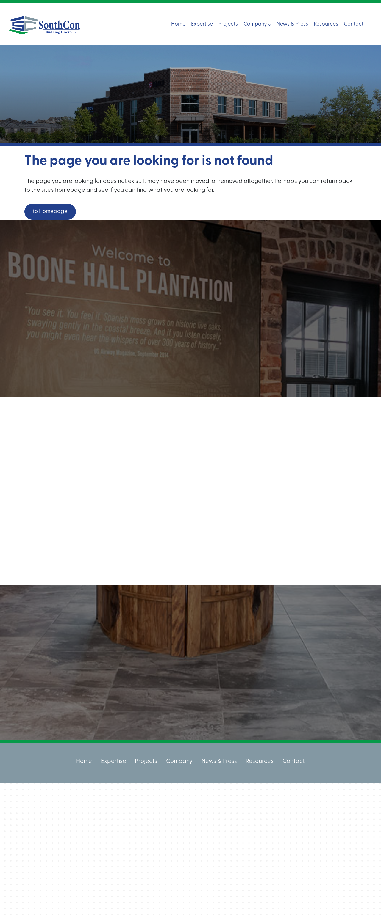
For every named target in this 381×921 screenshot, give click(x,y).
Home (178, 24)
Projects (228, 24)
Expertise (202, 24)
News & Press (292, 24)
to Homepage (52, 212)
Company (257, 24)
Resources (326, 24)
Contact (353, 24)
